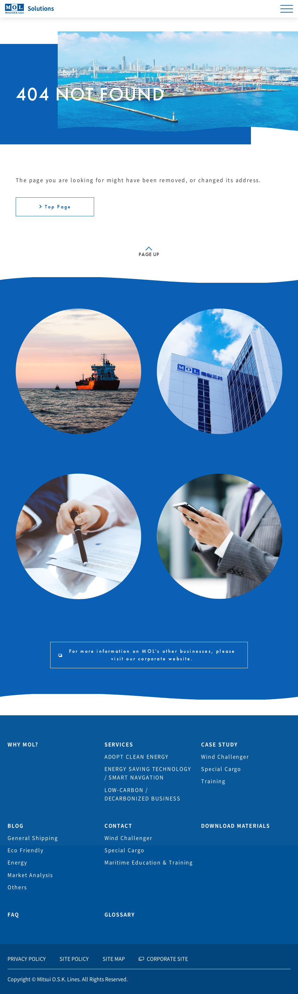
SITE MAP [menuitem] (114, 958)
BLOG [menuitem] (16, 825)
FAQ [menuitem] (13, 914)
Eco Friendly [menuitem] (26, 850)
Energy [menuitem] (17, 862)
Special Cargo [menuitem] (221, 768)
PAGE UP (149, 254)
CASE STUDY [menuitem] (219, 744)
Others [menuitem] (17, 887)
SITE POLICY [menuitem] (74, 958)
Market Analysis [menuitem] (30, 875)
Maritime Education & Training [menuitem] (148, 862)
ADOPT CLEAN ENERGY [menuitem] (136, 756)
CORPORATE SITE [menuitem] (167, 958)
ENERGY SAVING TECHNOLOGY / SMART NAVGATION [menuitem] (147, 773)
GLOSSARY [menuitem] (119, 914)
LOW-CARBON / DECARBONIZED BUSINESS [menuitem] (142, 794)
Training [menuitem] (213, 781)
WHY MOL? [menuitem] (23, 744)
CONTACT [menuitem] (118, 825)
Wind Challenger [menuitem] (225, 756)
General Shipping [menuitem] (33, 838)
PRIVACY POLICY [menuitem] (27, 958)
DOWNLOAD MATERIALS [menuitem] (235, 825)
